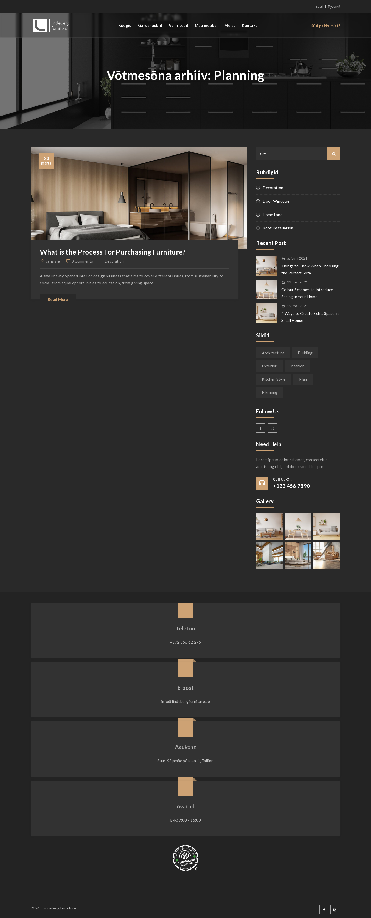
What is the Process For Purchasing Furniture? (116, 251)
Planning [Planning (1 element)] (269, 392)
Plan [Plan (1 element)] (303, 379)
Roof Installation (278, 228)
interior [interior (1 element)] (297, 366)
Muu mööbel (206, 25)
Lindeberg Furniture (59, 908)
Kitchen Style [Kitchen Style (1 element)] (273, 379)
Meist (229, 25)
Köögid (125, 25)
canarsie (53, 261)
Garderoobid (150, 25)
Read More (58, 299)
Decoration (114, 261)
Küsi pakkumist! (325, 25)
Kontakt (249, 25)
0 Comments (82, 261)
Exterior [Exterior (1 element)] (269, 366)
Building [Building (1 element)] (305, 352)
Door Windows (276, 201)
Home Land (272, 214)
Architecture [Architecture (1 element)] (273, 352)
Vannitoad (178, 25)
